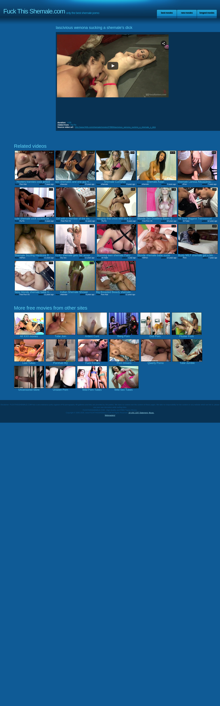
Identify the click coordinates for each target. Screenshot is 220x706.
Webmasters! (110, 415)
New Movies (187, 12)
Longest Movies (206, 12)
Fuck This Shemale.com (34, 11)
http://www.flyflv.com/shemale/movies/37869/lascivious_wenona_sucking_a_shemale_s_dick (115, 127)
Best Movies (167, 12)
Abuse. (151, 413)
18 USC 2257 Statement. (138, 413)
